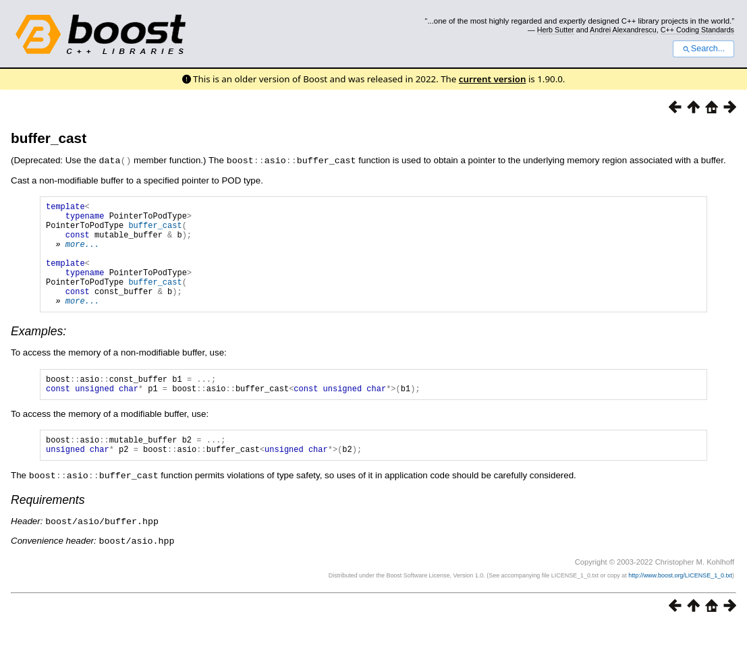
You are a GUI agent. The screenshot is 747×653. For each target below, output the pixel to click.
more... (82, 253)
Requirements (48, 529)
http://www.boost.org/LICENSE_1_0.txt (680, 603)
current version (492, 79)
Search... (703, 48)
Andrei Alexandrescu (623, 30)
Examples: (38, 353)
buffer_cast (48, 138)
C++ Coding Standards (697, 30)
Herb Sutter (555, 30)
